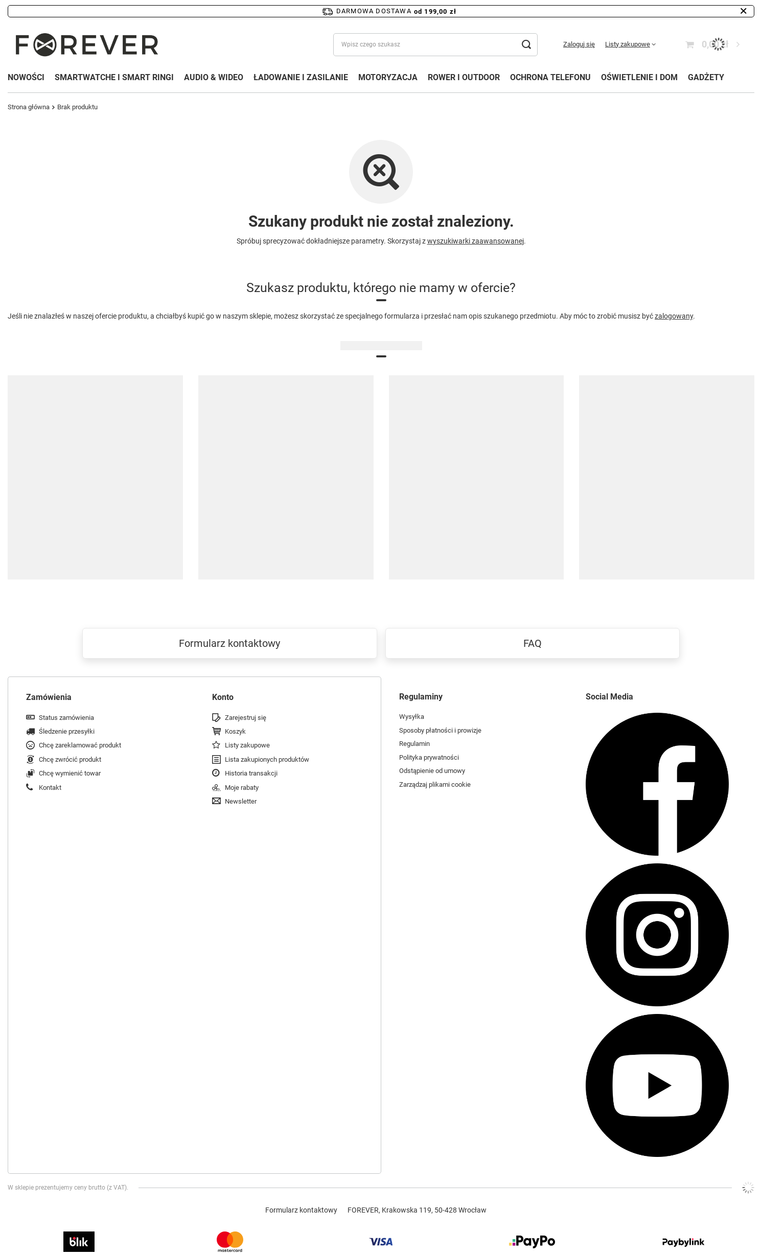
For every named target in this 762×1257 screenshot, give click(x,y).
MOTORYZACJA (388, 77)
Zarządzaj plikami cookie (435, 784)
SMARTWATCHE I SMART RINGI (114, 77)
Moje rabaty (242, 787)
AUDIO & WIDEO (213, 77)
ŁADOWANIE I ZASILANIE (300, 77)
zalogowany (674, 316)
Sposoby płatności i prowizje (440, 730)
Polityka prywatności (429, 757)
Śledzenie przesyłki (67, 731)
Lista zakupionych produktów (267, 759)
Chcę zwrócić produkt (70, 759)
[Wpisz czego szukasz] (435, 44)
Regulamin (414, 743)
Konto (223, 697)
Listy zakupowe (627, 44)
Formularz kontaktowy (229, 643)
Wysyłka (411, 716)
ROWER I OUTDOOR (464, 77)
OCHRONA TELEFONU (550, 77)
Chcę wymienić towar (70, 773)
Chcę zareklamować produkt (80, 745)
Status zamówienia (66, 717)
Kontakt (50, 787)
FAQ (532, 643)
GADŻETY (706, 77)
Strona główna (29, 107)
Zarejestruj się (245, 717)
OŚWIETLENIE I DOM (639, 77)
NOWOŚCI (26, 77)
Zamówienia (49, 697)
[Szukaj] (526, 44)
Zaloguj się (579, 44)
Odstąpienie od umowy (432, 771)
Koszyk (235, 731)
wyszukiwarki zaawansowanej (475, 241)
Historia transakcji (251, 773)
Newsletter (241, 801)
